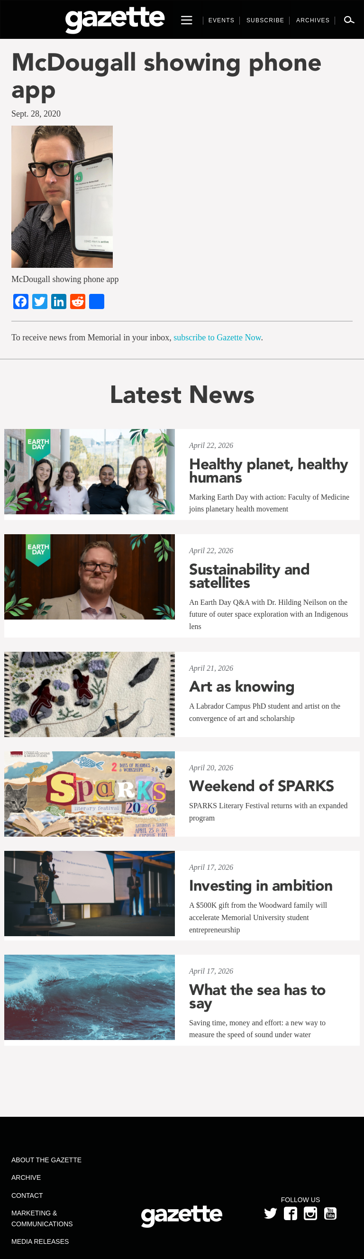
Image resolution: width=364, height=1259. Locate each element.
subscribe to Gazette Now (217, 337)
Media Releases (40, 1241)
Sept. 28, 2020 (36, 114)
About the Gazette (46, 1160)
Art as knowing (241, 686)
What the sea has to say (257, 996)
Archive (26, 1177)
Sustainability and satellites (249, 576)
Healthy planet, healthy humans (268, 470)
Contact (27, 1195)
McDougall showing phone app (166, 75)
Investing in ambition (261, 885)
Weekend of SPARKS (261, 786)
